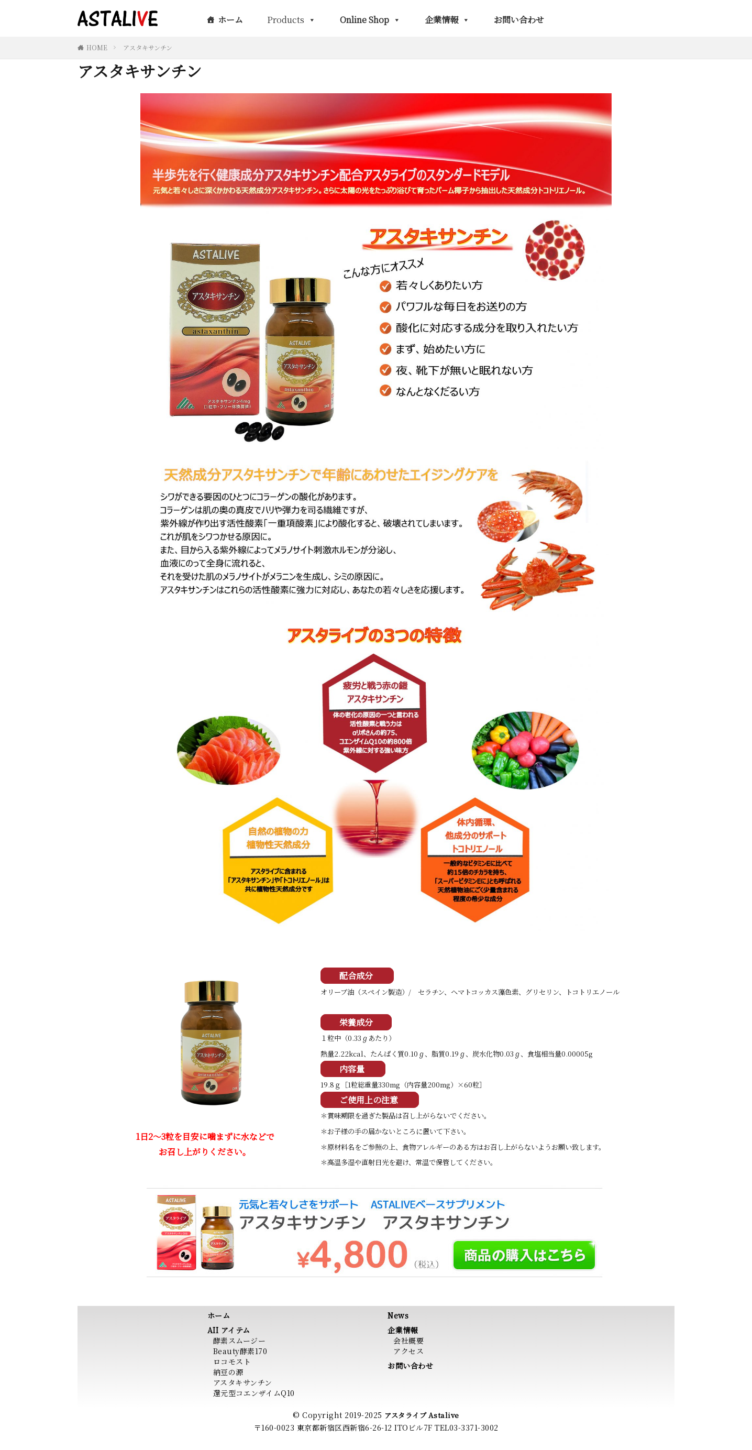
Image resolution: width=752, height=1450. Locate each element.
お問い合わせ (519, 20)
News (398, 1315)
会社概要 (408, 1340)
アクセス (408, 1351)
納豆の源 (228, 1372)
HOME (96, 47)
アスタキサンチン (147, 47)
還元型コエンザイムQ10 (254, 1393)
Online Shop (370, 20)
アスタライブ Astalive (421, 1415)
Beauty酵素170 (240, 1351)
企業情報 (447, 20)
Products (291, 20)
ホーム (230, 20)
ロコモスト (232, 1361)
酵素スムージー (239, 1340)
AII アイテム (228, 1330)
